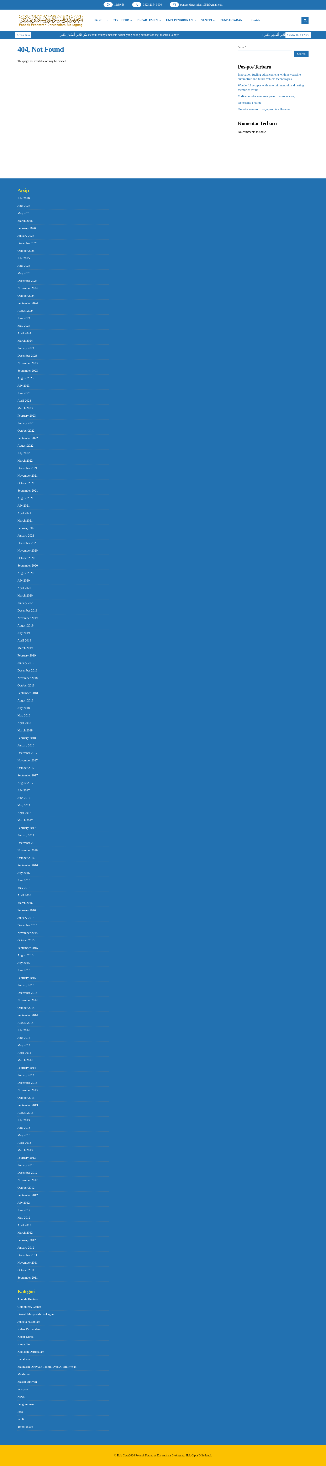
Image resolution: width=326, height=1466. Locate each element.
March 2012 (25, 1232)
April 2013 (24, 1142)
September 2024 (27, 303)
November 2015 (27, 932)
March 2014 (25, 1060)
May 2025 (23, 273)
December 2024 (27, 280)
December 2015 (27, 925)
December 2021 (27, 468)
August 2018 (25, 700)
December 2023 (27, 355)
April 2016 (24, 895)
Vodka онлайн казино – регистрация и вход (266, 96)
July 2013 (23, 1120)
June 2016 (23, 880)
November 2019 (27, 618)
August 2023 (25, 378)
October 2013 (26, 1097)
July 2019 (23, 633)
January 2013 (25, 1165)
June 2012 (23, 1210)
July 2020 (23, 580)
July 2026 (23, 198)
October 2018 (26, 685)
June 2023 (23, 393)
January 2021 (25, 535)
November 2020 (27, 550)
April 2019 (24, 640)
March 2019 (25, 648)
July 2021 (23, 505)
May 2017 (23, 805)
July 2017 (23, 790)
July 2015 (23, 962)
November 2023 (27, 363)
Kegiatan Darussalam (30, 1351)
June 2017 (23, 798)
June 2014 (23, 1037)
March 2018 (25, 730)
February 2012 (26, 1240)
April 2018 (24, 723)
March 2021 (25, 520)
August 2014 (25, 1022)
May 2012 (23, 1217)
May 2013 (23, 1135)
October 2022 (26, 430)
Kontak (255, 20)
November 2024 (27, 288)
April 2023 (24, 400)
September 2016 (27, 865)
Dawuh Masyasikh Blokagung (36, 1314)
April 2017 (24, 813)
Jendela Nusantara (28, 1321)
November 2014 (27, 1000)
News (21, 1396)
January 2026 (25, 235)
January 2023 (25, 423)
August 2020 (25, 573)
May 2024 (23, 325)
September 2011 (27, 1277)
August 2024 (25, 310)
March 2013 (25, 1150)
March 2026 (25, 220)
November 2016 (27, 850)
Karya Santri (25, 1344)
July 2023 (23, 385)
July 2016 (23, 872)
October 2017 (26, 768)
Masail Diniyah (27, 1381)
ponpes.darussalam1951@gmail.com (201, 4)
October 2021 (26, 483)
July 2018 (23, 708)
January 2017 (25, 835)
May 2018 (23, 715)
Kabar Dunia (25, 1336)
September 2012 (27, 1195)
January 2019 (25, 663)
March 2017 (25, 820)
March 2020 (25, 595)
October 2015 (26, 940)
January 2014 (25, 1075)
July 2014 (23, 1030)
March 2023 (25, 408)
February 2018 (26, 738)
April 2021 (24, 513)
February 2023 (26, 415)
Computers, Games (29, 1306)
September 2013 (27, 1105)
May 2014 (23, 1045)
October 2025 (26, 250)
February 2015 (26, 977)
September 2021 (27, 490)
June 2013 (23, 1127)
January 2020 (25, 603)
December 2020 (27, 543)
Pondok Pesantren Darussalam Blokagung (160, 1455)
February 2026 (26, 228)
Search (242, 47)
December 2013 (27, 1082)
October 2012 (26, 1187)
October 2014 (26, 1007)
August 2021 (25, 498)
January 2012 (25, 1247)
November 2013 (27, 1090)
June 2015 (23, 970)
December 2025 (27, 243)
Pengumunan (25, 1404)
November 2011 (27, 1262)
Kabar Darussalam (29, 1329)
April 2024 (24, 333)
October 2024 (26, 295)
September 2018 (27, 693)
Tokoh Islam (25, 1426)
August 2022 (25, 445)
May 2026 (23, 213)
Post (20, 1411)
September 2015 (27, 947)
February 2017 (26, 828)
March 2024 (25, 340)
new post (23, 1389)
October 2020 (26, 558)
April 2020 (24, 588)
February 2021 (26, 528)
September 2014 (27, 1015)
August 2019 (25, 625)
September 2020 (27, 565)
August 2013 (25, 1112)
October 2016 (26, 857)
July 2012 (23, 1202)
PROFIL (99, 20)
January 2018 (25, 745)
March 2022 (25, 460)
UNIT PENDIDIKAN (179, 20)
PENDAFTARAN (231, 20)
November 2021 (27, 475)
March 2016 (25, 902)
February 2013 (26, 1157)
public (21, 1419)
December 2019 (27, 610)
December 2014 (27, 992)
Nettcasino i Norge (249, 102)
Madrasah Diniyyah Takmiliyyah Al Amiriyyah (47, 1366)
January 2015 (25, 985)
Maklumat (23, 1374)
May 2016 (23, 887)
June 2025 (23, 265)
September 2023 (27, 370)
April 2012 (24, 1225)
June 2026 (23, 205)
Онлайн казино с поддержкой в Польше (264, 109)
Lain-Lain (23, 1359)
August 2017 (25, 783)
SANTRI (206, 20)
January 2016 (25, 917)
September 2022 (27, 438)
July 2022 (23, 453)
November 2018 (27, 678)
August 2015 (25, 955)
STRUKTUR (121, 20)
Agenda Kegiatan (28, 1299)
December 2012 (27, 1172)
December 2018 (27, 670)
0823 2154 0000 (152, 4)
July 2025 (23, 258)
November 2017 (27, 760)
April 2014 (24, 1052)
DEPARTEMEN (147, 20)
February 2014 (26, 1067)
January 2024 (25, 348)
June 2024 (23, 318)
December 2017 (27, 753)
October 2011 (26, 1270)
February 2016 (26, 910)
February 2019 (26, 655)
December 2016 (27, 842)
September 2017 (27, 775)
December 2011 (27, 1255)
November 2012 (27, 1180)
